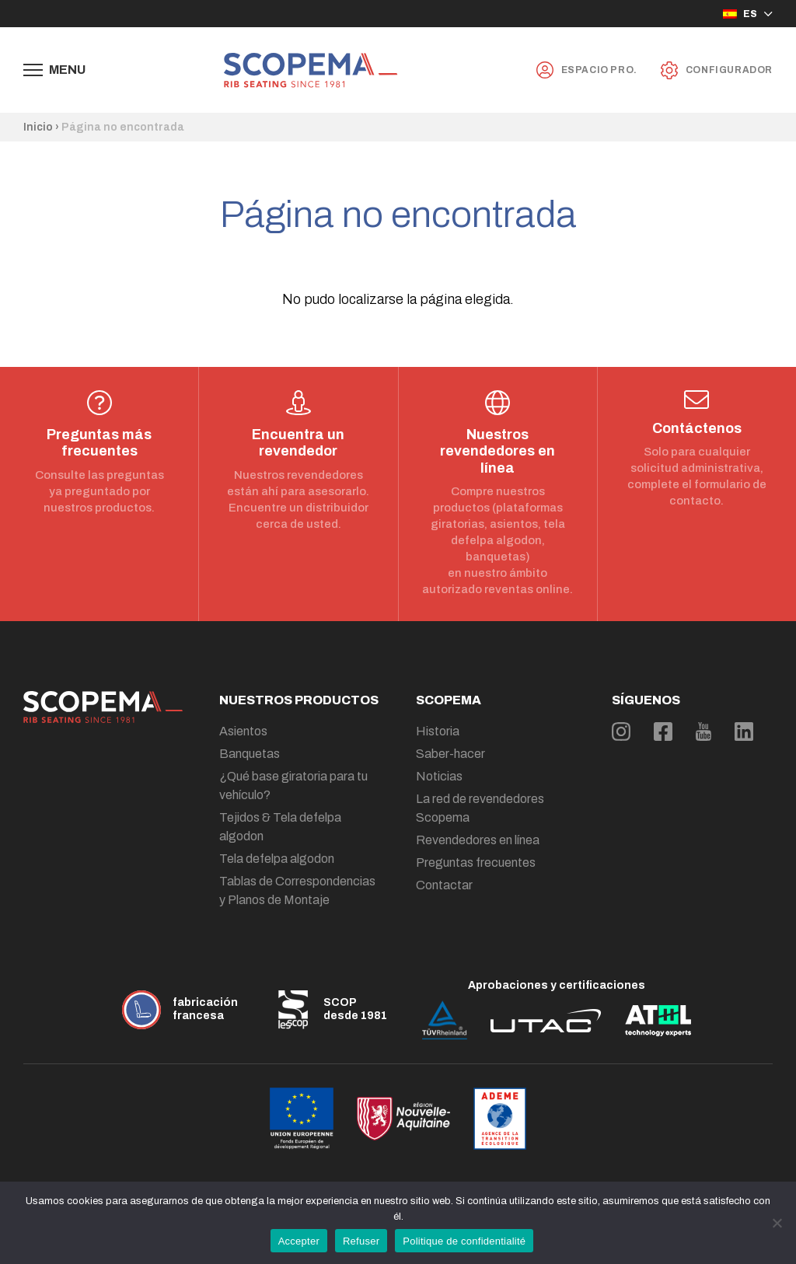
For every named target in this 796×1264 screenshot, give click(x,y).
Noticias (439, 776)
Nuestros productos (299, 700)
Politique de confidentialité (464, 1241)
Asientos (243, 731)
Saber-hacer (450, 753)
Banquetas (249, 753)
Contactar (444, 885)
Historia (437, 731)
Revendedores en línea (477, 840)
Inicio (38, 127)
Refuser (361, 1241)
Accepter (298, 1241)
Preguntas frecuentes (476, 862)
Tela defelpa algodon (276, 858)
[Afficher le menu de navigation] (54, 70)
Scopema (448, 700)
